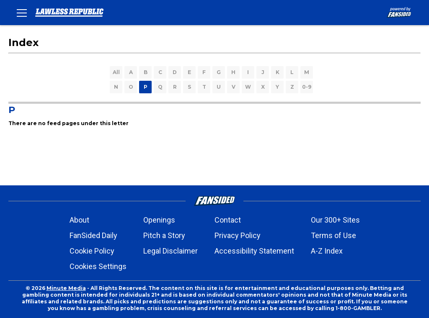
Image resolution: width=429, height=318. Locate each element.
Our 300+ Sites (335, 219)
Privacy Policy (237, 235)
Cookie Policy (92, 250)
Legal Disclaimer (170, 250)
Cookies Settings (98, 266)
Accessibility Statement (254, 250)
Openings (159, 219)
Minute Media (66, 288)
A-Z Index (327, 250)
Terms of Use (333, 235)
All (116, 72)
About (79, 219)
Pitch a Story (164, 235)
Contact (227, 219)
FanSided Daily (93, 235)
